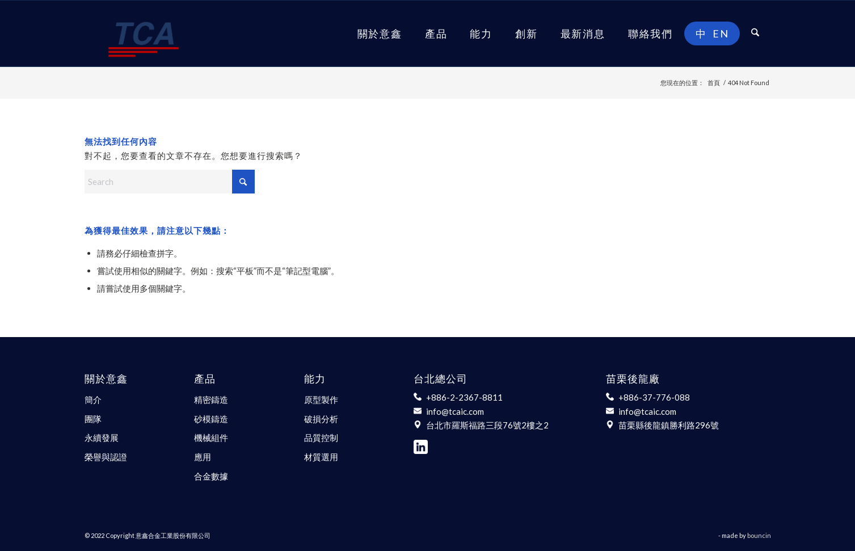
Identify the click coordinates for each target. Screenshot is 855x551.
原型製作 (321, 399)
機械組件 (211, 437)
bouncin (759, 535)
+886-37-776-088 (654, 397)
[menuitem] (380, 33)
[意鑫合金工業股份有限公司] (144, 33)
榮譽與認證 (106, 457)
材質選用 (321, 457)
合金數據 (211, 476)
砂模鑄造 (211, 419)
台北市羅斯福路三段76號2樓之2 (487, 425)
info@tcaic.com (455, 411)
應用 (202, 457)
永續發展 (102, 437)
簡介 (93, 399)
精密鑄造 (211, 399)
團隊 (93, 419)
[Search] (755, 33)
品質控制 (321, 437)
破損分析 (321, 419)
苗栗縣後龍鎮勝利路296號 (668, 425)
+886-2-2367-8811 (464, 397)
